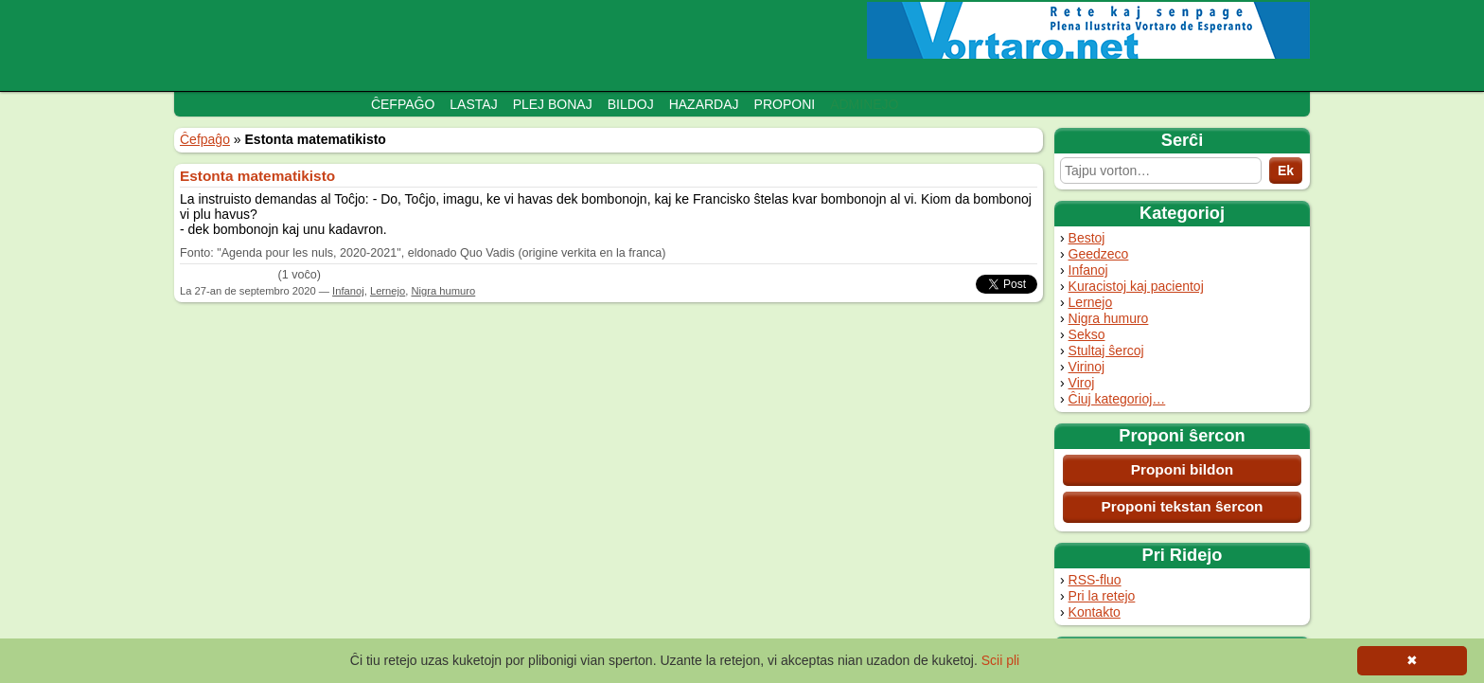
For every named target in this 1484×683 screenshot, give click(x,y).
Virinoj (1087, 366)
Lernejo (1091, 302)
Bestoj (1087, 237)
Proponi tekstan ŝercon (1182, 506)
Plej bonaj (552, 104)
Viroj (1082, 382)
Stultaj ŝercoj (1106, 350)
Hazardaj (704, 104)
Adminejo (864, 104)
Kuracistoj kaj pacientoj (1136, 286)
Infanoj (1088, 270)
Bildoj (631, 104)
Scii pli (1000, 660)
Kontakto (1095, 612)
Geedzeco (1099, 253)
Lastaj (473, 104)
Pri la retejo (1102, 595)
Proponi (785, 104)
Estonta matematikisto (257, 176)
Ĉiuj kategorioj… (1117, 398)
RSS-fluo (1095, 579)
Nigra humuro (1109, 318)
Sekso (1087, 334)
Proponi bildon (1182, 469)
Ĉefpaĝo (402, 104)
